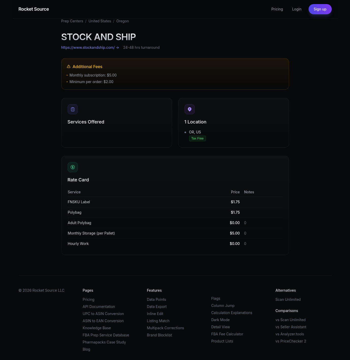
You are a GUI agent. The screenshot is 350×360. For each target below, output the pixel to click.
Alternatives (286, 290)
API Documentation (99, 306)
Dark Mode (220, 320)
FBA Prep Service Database (106, 335)
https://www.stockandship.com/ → (90, 47)
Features (154, 290)
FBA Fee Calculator (227, 334)
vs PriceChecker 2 (291, 341)
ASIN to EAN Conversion (103, 321)
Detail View (220, 327)
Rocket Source (34, 9)
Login (296, 9)
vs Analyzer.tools (290, 334)
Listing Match (158, 321)
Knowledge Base (97, 328)
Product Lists (222, 341)
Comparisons (287, 310)
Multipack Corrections (165, 328)
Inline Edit (155, 313)
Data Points (156, 299)
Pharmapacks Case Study (104, 342)
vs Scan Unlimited (291, 320)
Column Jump (223, 305)
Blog (86, 349)
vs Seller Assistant (291, 327)
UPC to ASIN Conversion (103, 313)
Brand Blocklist (159, 335)
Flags (215, 298)
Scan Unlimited (288, 299)
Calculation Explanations (231, 312)
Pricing (277, 9)
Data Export (157, 306)
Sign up (320, 9)
